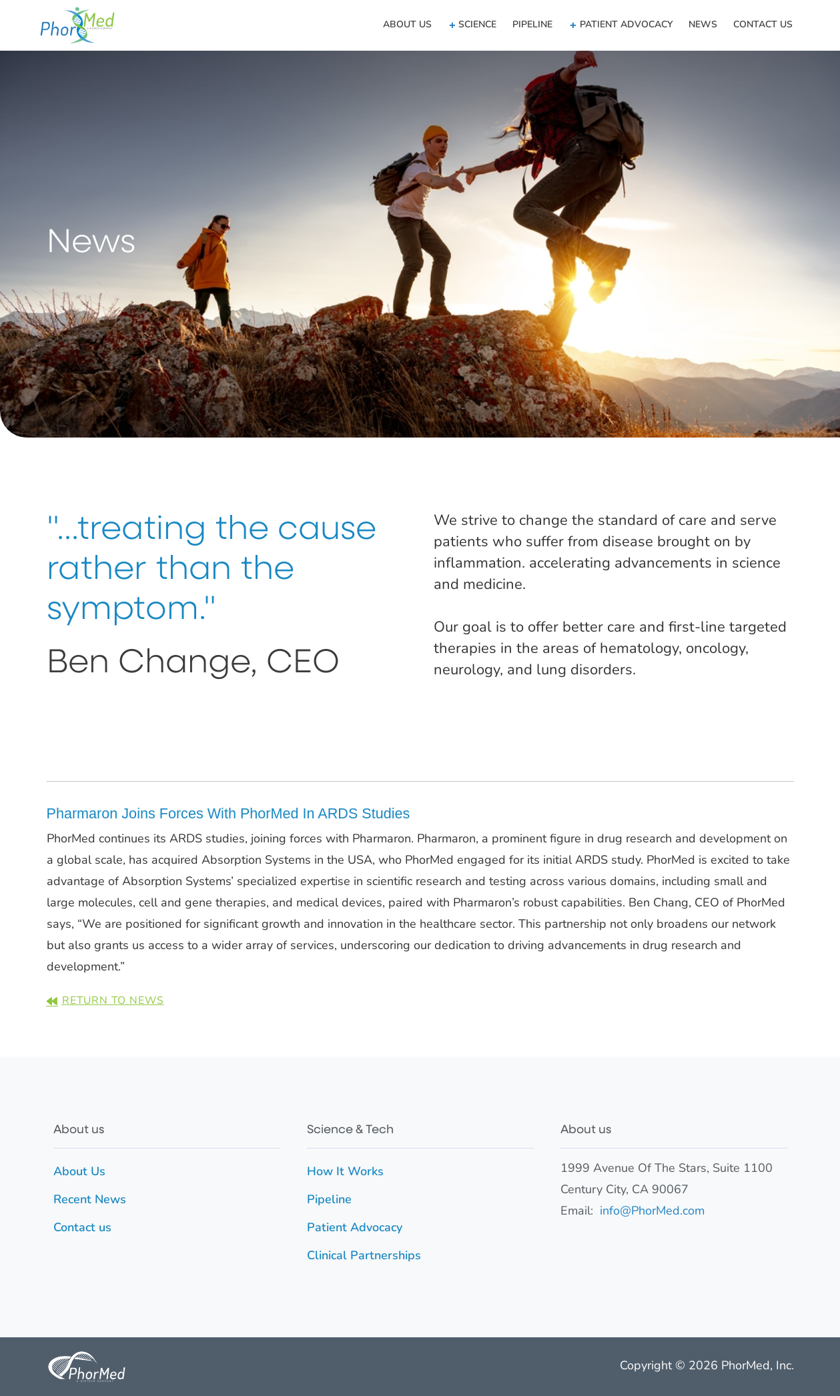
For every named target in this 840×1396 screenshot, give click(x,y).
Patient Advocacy (354, 1228)
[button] (472, 26)
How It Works (345, 1172)
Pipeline (532, 25)
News (703, 25)
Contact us (763, 25)
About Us (407, 25)
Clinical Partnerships (364, 1256)
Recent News (89, 1200)
